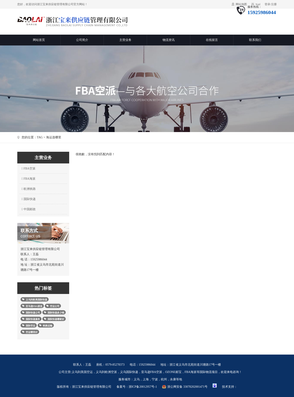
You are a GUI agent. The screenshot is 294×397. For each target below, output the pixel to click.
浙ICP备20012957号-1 (143, 386)
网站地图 (241, 4)
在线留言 (212, 40)
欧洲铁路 (28, 188)
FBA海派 (28, 178)
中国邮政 (28, 209)
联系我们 (255, 40)
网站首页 (39, 40)
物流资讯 (169, 40)
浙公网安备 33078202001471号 (187, 386)
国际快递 (28, 199)
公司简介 (82, 40)
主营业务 (125, 40)
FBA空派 (28, 168)
